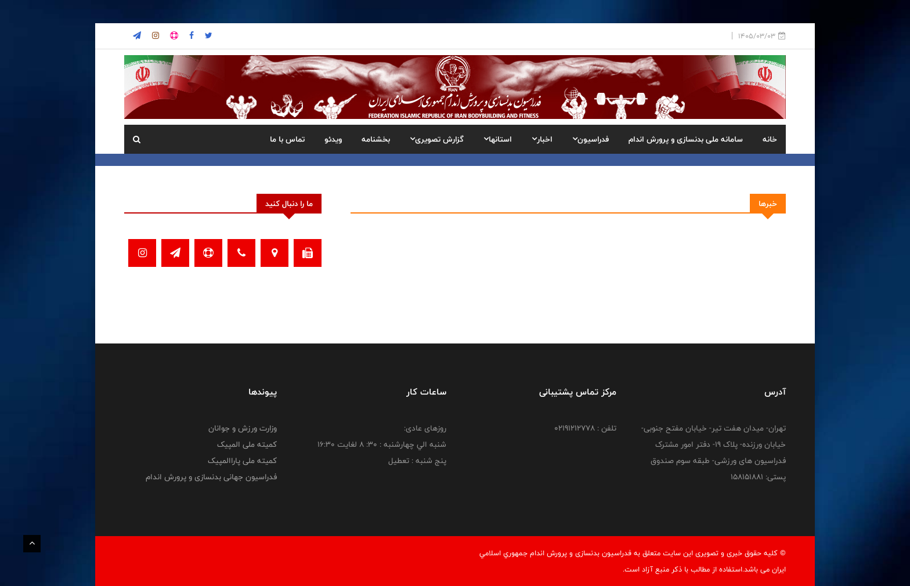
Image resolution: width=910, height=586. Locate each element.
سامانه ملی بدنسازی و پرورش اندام (686, 139)
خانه (770, 139)
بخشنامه (376, 139)
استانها (497, 139)
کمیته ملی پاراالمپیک (242, 461)
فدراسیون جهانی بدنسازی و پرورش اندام (211, 477)
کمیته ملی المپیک (247, 444)
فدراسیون (590, 139)
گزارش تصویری (437, 139)
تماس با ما (287, 139)
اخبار (542, 139)
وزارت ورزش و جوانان (242, 428)
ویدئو (333, 139)
